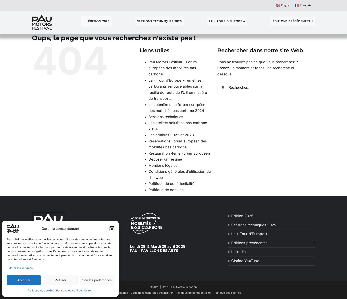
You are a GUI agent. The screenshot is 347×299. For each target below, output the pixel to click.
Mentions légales (162, 165)
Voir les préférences (97, 280)
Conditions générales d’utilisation (152, 292)
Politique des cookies (227, 292)
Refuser (60, 280)
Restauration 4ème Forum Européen (179, 153)
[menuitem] (283, 5)
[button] (112, 228)
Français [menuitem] (305, 5)
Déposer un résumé (165, 159)
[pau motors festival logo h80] (42, 17)
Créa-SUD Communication (179, 287)
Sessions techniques (165, 117)
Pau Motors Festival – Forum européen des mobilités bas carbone (172, 68)
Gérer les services (21, 268)
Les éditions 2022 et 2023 (171, 135)
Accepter (23, 280)
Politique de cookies (41, 290)
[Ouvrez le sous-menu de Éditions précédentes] (313, 243)
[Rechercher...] (262, 87)
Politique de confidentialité (73, 290)
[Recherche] (222, 87)
